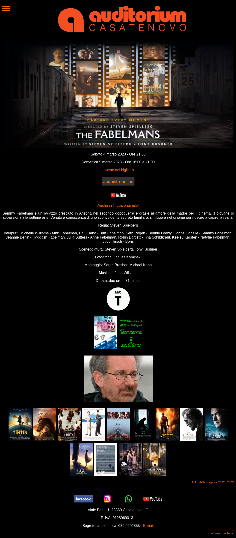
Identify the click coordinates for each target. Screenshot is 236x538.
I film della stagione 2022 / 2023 (213, 482)
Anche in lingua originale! (118, 205)
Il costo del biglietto (118, 170)
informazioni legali (222, 533)
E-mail (148, 526)
